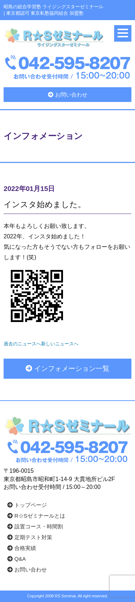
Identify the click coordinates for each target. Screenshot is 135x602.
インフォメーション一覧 (67, 368)
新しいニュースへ (59, 343)
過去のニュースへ (22, 343)
